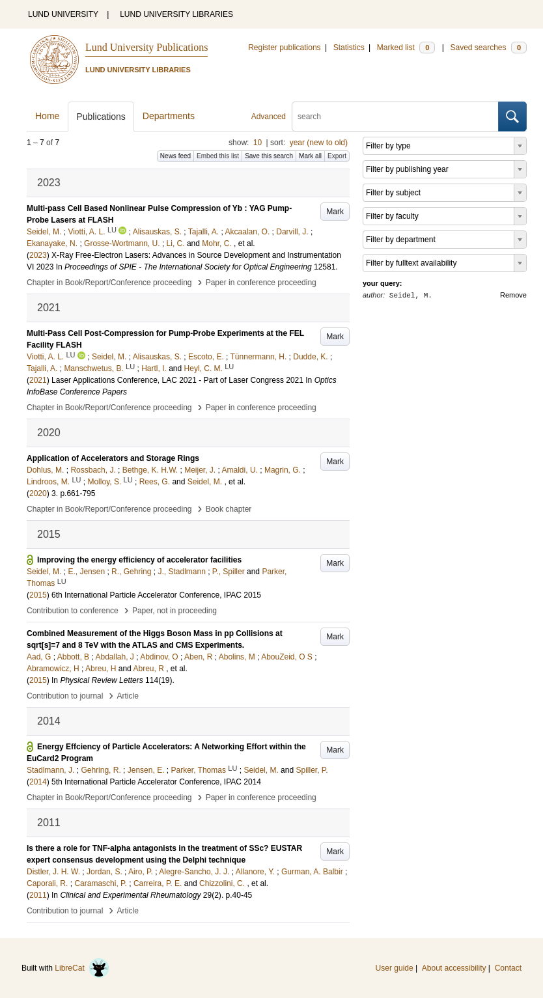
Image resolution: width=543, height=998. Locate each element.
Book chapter (229, 509)
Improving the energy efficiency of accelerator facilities (139, 559)
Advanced (268, 116)
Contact (508, 968)
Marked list (406, 47)
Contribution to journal (65, 695)
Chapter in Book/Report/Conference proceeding (109, 282)
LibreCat (82, 968)
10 (257, 142)
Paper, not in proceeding (174, 610)
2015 (38, 595)
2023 (38, 255)
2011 (38, 895)
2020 (38, 493)
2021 (38, 380)
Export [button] (336, 155)
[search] (395, 117)
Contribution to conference (72, 610)
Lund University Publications (146, 47)
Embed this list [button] (218, 155)
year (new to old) (319, 142)
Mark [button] (335, 211)
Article (128, 695)
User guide (394, 968)
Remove (513, 295)
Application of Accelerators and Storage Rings (113, 458)
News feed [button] (175, 155)
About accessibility (454, 968)
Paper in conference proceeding (261, 282)
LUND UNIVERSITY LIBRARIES (176, 14)
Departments (169, 116)
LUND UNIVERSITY (63, 14)
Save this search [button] (269, 155)
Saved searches (488, 47)
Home (47, 116)
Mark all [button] (310, 155)
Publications (101, 116)
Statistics (349, 47)
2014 (38, 781)
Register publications (284, 47)
